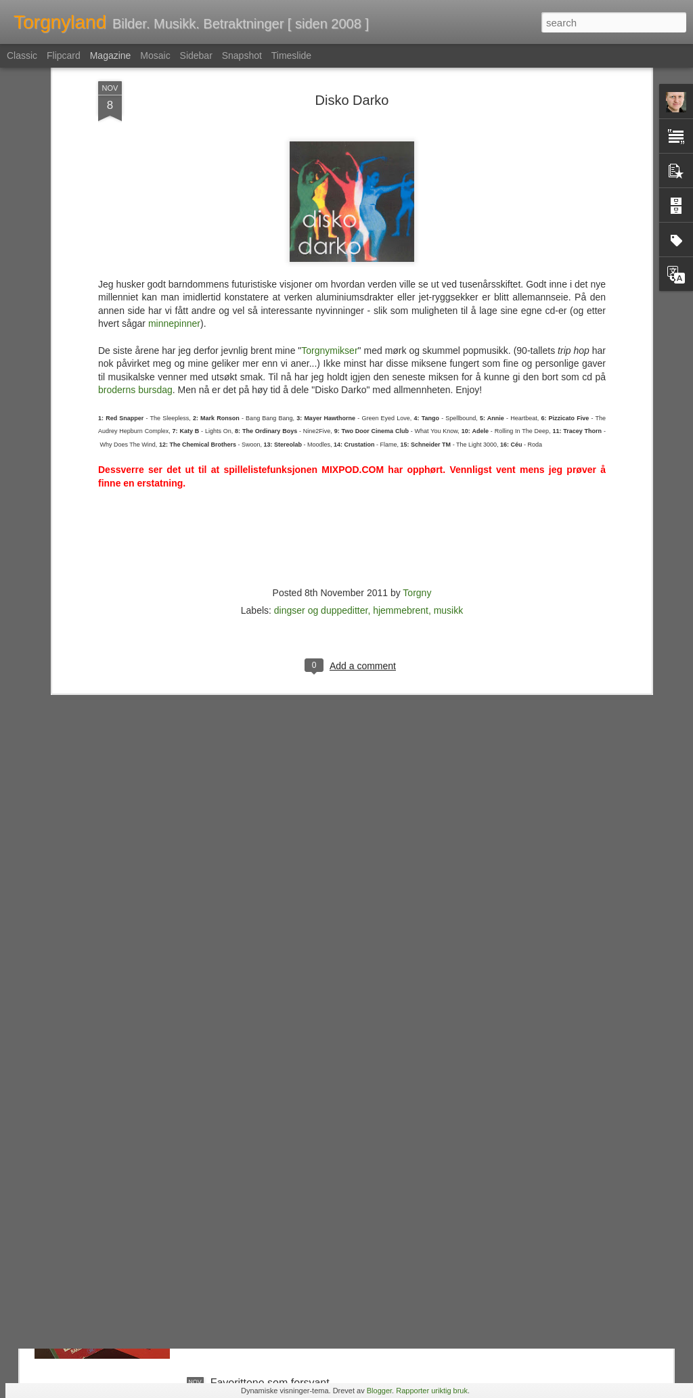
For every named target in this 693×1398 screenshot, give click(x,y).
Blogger (379, 1390)
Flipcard (64, 55)
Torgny (417, 386)
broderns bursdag (135, 184)
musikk (449, 404)
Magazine (110, 55)
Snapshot (242, 55)
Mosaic (155, 55)
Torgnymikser (329, 144)
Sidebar (196, 55)
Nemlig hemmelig (252, 1229)
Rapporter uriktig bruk (432, 1390)
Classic (22, 55)
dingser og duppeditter (321, 404)
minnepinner (174, 117)
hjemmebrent (400, 404)
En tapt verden (245, 1075)
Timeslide (291, 55)
